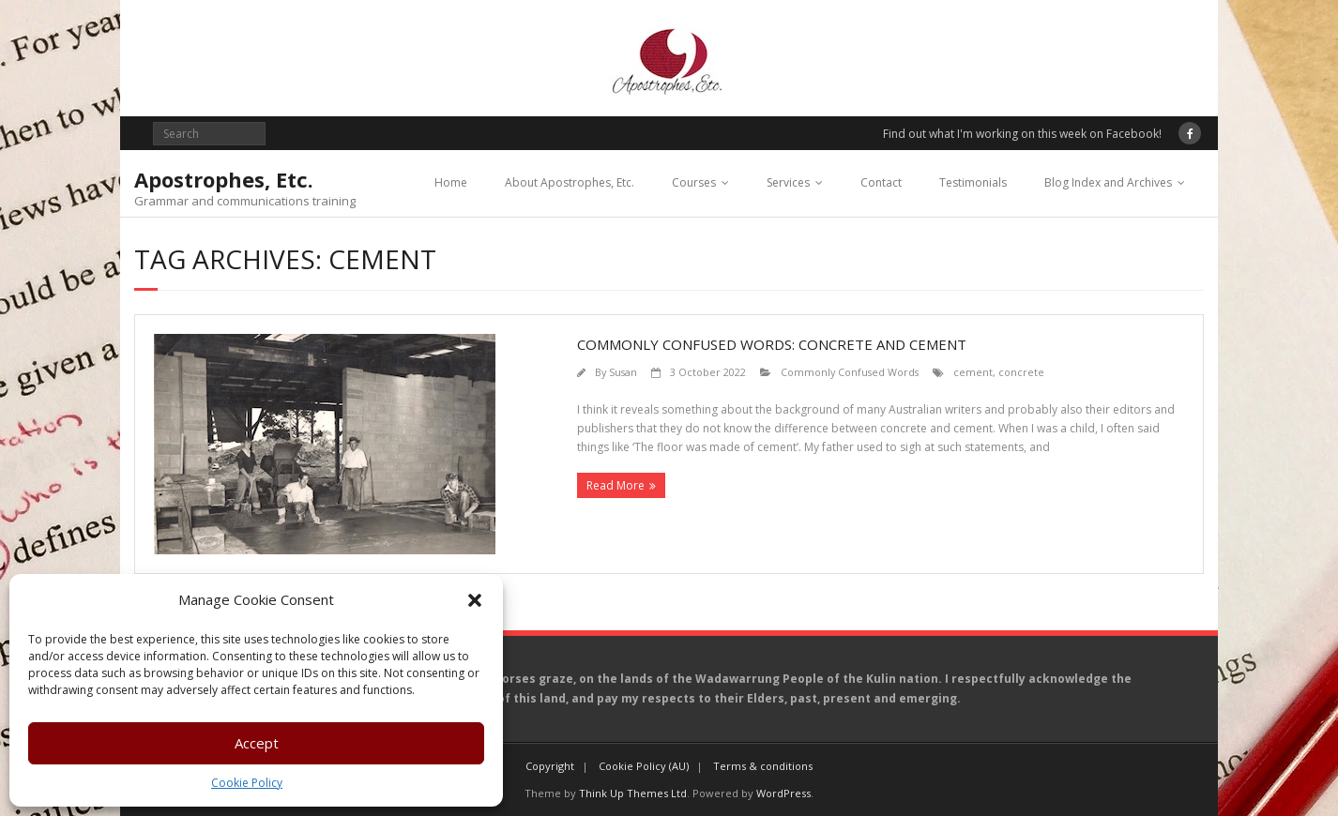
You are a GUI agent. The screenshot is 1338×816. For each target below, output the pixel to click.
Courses (694, 182)
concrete (1021, 372)
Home (450, 182)
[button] (474, 600)
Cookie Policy (246, 783)
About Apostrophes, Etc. (569, 182)
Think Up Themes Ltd (633, 793)
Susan (623, 372)
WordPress (783, 793)
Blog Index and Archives (1108, 182)
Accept (257, 742)
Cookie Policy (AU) (644, 766)
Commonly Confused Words (850, 372)
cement (973, 372)
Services (788, 182)
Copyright (549, 766)
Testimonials (973, 182)
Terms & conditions (763, 766)
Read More (615, 485)
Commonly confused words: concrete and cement (771, 344)
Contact (881, 182)
